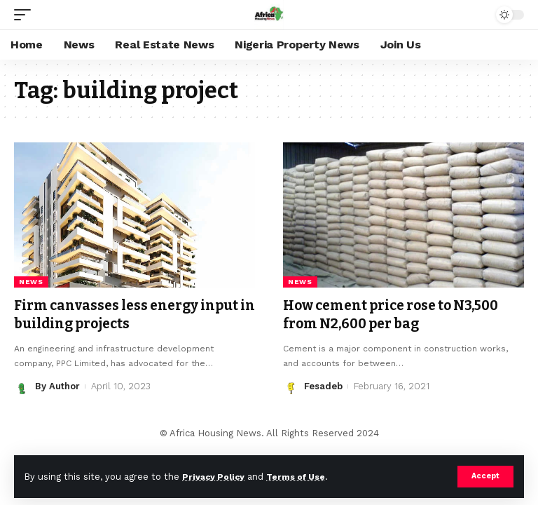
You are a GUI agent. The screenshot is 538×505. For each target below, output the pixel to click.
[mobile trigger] (26, 14)
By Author (57, 385)
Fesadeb (323, 385)
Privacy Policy (215, 476)
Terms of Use (302, 476)
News (31, 281)
